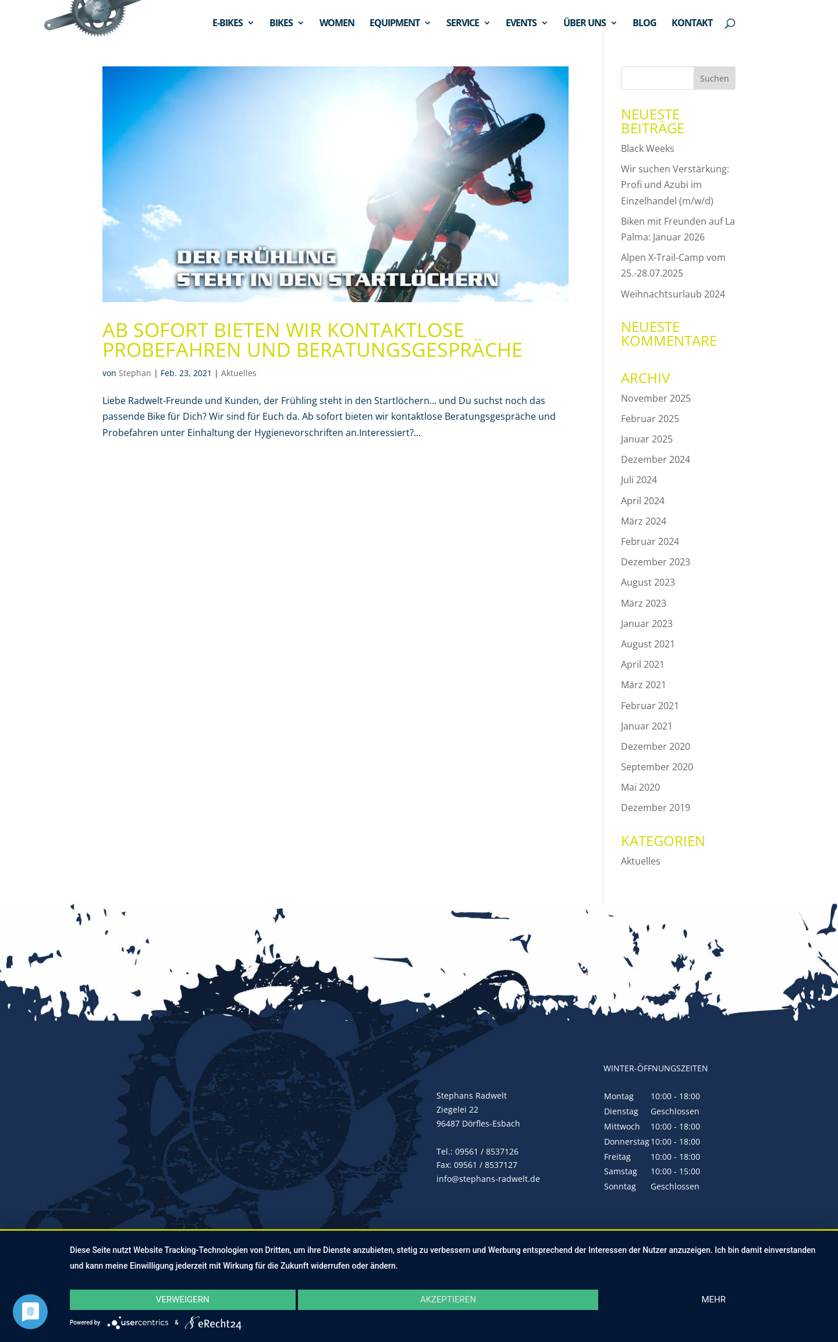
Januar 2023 (647, 623)
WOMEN (336, 24)
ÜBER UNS (584, 24)
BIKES (281, 24)
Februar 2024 (650, 541)
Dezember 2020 (655, 746)
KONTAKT (692, 24)
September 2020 (657, 766)
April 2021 (643, 664)
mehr (713, 1299)
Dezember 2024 (655, 459)
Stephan (135, 372)
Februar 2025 (650, 418)
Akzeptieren (448, 1299)
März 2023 (643, 603)
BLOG (644, 24)
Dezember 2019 (655, 807)
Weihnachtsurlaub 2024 (673, 294)
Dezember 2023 (655, 561)
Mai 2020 (640, 787)
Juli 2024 (639, 479)
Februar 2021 (650, 705)
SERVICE (462, 24)
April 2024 (643, 500)
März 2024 (643, 521)
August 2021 (648, 644)
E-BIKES (227, 24)
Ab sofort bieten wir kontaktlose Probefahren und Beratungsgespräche (312, 339)
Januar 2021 (647, 726)
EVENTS (521, 24)
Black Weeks (647, 148)
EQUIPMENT (395, 24)
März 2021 (643, 684)
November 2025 (656, 398)
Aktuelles (239, 372)
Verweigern (183, 1299)
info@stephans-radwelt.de (488, 1178)
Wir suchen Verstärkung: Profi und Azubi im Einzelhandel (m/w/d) (675, 184)
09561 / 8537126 (487, 1151)
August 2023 (648, 582)
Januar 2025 (647, 439)
